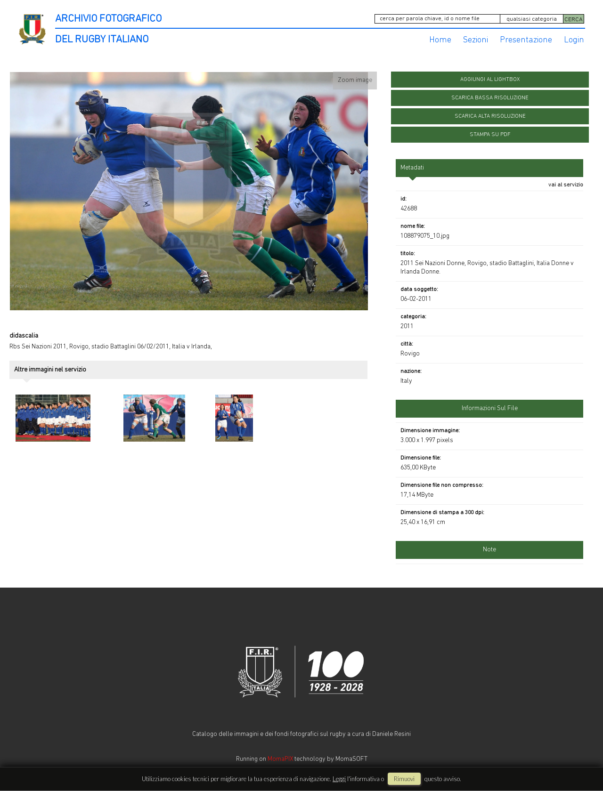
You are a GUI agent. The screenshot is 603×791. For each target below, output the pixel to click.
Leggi (339, 779)
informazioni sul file (490, 408)
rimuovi (404, 779)
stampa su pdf (490, 134)
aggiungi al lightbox (490, 79)
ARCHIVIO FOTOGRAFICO (108, 19)
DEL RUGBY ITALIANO (101, 39)
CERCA (573, 19)
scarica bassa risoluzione (490, 98)
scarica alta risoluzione (490, 116)
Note (489, 549)
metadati (412, 167)
